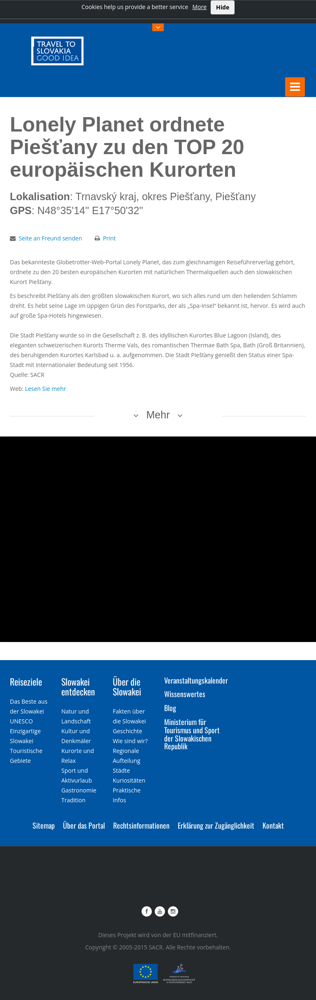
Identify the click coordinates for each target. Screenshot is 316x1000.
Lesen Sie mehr (45, 388)
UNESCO (21, 720)
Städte (121, 770)
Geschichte (127, 730)
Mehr (158, 414)
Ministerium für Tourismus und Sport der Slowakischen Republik (192, 733)
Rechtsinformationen (141, 824)
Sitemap (44, 824)
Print (109, 237)
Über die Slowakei (127, 685)
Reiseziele (26, 680)
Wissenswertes (184, 693)
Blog (170, 707)
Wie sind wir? (130, 740)
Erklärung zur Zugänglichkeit (216, 824)
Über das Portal (84, 824)
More (199, 7)
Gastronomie (78, 789)
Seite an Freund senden (50, 237)
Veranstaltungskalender (196, 679)
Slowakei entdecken (78, 685)
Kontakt (273, 824)
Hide (222, 7)
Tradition (73, 799)
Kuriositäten (129, 779)
